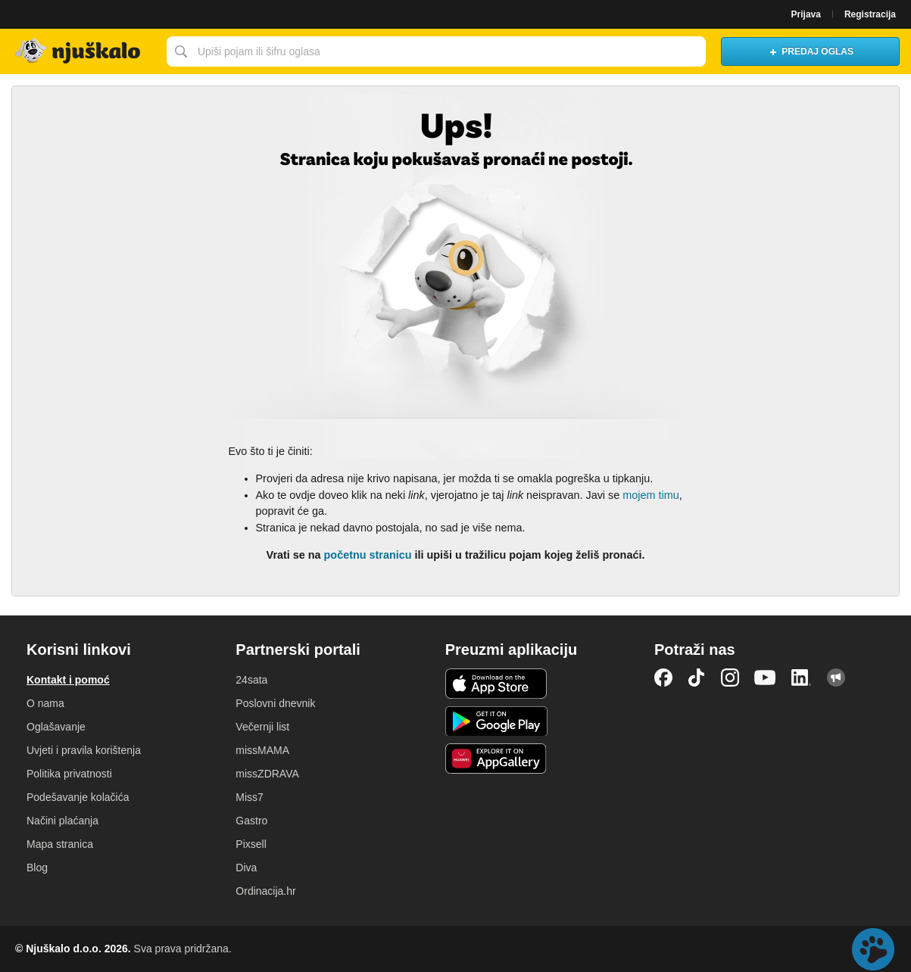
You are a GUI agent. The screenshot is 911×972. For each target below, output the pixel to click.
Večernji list (262, 727)
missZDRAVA (267, 774)
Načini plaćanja (62, 821)
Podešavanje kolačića (78, 797)
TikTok (697, 677)
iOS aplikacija (496, 683)
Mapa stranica (60, 844)
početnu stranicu (368, 555)
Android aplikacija (496, 721)
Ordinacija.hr (265, 891)
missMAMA (262, 750)
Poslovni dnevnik (275, 703)
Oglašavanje (56, 727)
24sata (251, 680)
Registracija (870, 14)
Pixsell (251, 844)
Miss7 (250, 797)
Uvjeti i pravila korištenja (84, 750)
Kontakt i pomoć (68, 680)
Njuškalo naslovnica (79, 51)
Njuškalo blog (836, 677)
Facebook (663, 677)
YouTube (764, 677)
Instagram (730, 677)
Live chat (873, 949)
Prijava (806, 14)
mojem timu (650, 495)
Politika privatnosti (69, 774)
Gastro (251, 821)
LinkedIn (801, 677)
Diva (246, 867)
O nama (45, 703)
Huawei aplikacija (496, 758)
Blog (37, 867)
